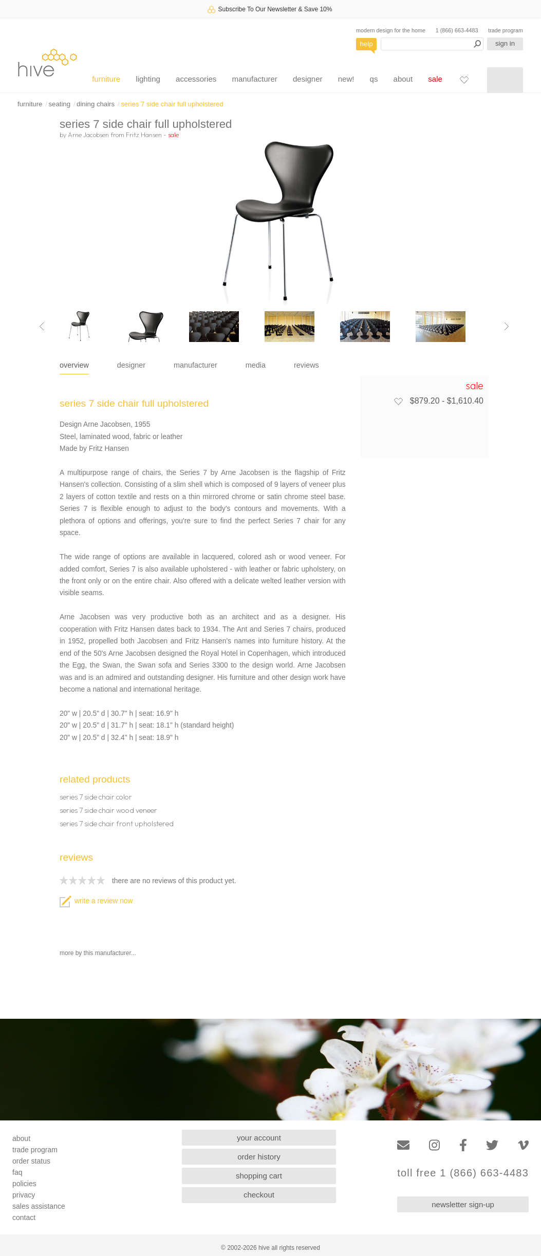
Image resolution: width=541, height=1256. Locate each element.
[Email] (403, 1145)
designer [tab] (131, 365)
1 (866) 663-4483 (457, 30)
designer (308, 78)
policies (24, 1183)
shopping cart (259, 1175)
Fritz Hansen (144, 134)
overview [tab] (74, 365)
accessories (196, 78)
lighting (148, 78)
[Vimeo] (523, 1145)
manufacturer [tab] (195, 365)
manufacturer (254, 78)
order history (258, 1156)
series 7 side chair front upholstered (117, 823)
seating (59, 104)
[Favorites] (464, 79)
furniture (106, 78)
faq (17, 1172)
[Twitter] (492, 1145)
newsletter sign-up (463, 1204)
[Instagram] (434, 1145)
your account (259, 1137)
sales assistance (38, 1206)
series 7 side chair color (96, 797)
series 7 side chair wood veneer (108, 810)
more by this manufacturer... (98, 953)
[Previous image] (41, 326)
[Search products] (432, 43)
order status (31, 1161)
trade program (505, 30)
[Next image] (506, 326)
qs (374, 78)
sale (435, 78)
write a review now (96, 901)
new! (346, 78)
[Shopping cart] (505, 80)
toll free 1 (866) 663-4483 (463, 1173)
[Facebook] (463, 1145)
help (366, 44)
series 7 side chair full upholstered (172, 104)
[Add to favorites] (398, 401)
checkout (259, 1194)
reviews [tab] (306, 365)
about (403, 78)
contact (23, 1217)
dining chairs (96, 104)
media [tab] (256, 365)
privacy (23, 1195)
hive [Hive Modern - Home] (47, 62)
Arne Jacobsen (88, 134)
